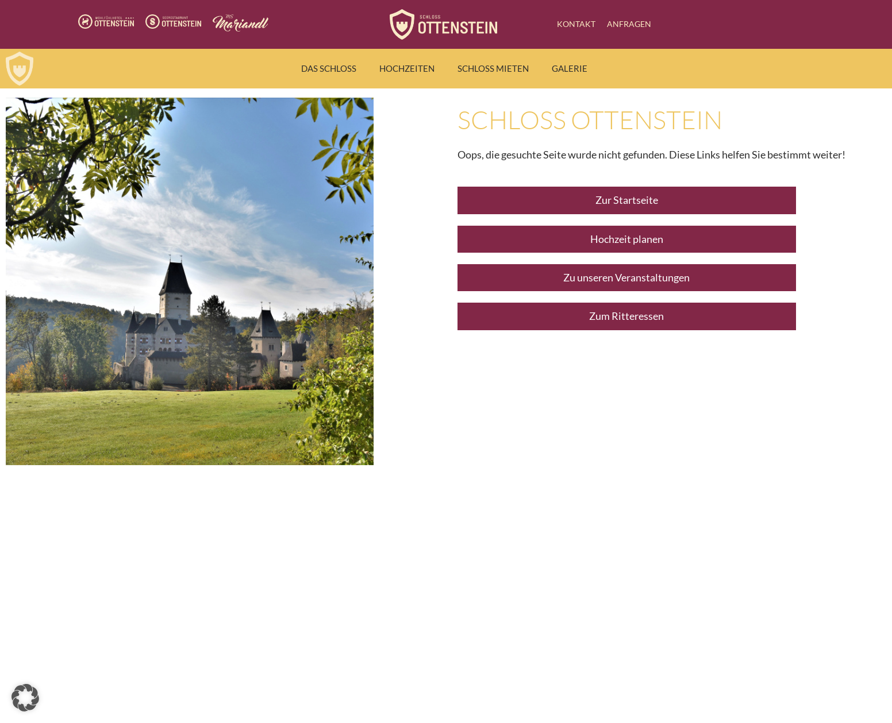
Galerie (569, 68)
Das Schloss (328, 68)
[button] (25, 697)
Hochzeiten (407, 68)
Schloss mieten (493, 68)
